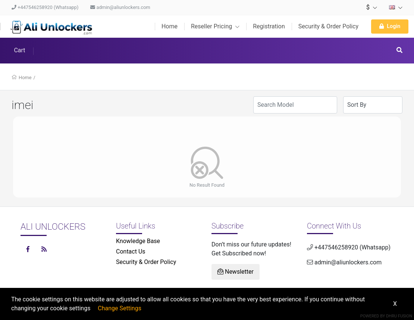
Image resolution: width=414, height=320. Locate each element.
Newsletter (235, 271)
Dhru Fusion (399, 316)
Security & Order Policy (328, 26)
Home (169, 26)
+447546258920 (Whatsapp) (45, 7)
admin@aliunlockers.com (120, 7)
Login (389, 26)
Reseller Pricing (215, 26)
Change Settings (119, 308)
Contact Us (130, 251)
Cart (19, 50)
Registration (269, 26)
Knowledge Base (138, 241)
